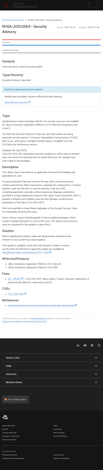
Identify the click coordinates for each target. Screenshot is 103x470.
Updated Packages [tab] (10, 50)
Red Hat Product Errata (12, 20)
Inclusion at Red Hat (10, 436)
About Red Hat (8, 426)
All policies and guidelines (13, 458)
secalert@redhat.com (39, 318)
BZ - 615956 (14, 278)
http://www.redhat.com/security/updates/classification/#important (41, 305)
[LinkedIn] (78, 346)
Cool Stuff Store (60, 436)
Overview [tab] (6, 42)
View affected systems (16, 102)
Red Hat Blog (58, 432)
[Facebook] (92, 346)
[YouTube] (85, 346)
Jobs (55, 426)
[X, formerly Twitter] (99, 346)
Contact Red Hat (9, 432)
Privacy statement (9, 455)
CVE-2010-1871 (16, 294)
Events (5, 429)
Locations (57, 429)
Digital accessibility (61, 458)
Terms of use (58, 455)
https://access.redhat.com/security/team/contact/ (24, 321)
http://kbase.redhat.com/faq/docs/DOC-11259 (25, 252)
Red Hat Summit (9, 439)
